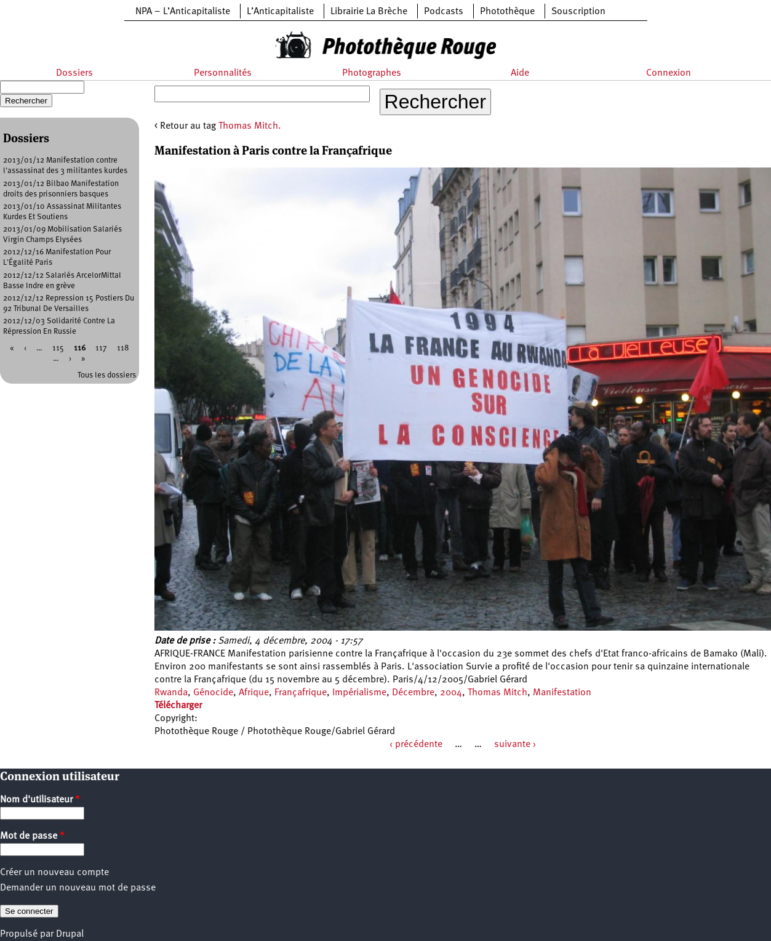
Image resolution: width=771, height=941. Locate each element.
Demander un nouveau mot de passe (78, 888)
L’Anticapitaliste (280, 12)
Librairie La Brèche (368, 12)
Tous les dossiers (107, 375)
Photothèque (507, 12)
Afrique (254, 693)
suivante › (515, 744)
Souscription (578, 12)
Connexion (668, 73)
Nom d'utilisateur (40, 800)
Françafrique (300, 693)
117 (101, 348)
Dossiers (74, 73)
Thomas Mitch (497, 693)
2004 (451, 693)
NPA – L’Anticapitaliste (182, 12)
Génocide (213, 693)
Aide (520, 73)
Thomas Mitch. (249, 126)
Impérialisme (359, 693)
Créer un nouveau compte (54, 873)
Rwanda (171, 693)
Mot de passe (32, 836)
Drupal (70, 934)
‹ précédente (415, 744)
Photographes (371, 73)
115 (58, 348)
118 (123, 348)
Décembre (413, 693)
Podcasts (443, 12)
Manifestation (562, 693)
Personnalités (223, 73)
